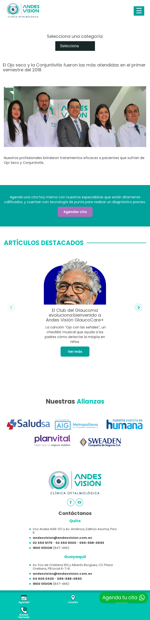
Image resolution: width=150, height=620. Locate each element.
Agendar (24, 602)
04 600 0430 (43, 578)
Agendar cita (75, 211)
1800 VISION (42, 548)
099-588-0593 (91, 542)
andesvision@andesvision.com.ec (62, 537)
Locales (73, 602)
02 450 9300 (66, 542)
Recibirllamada (24, 616)
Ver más (75, 351)
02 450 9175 (42, 542)
